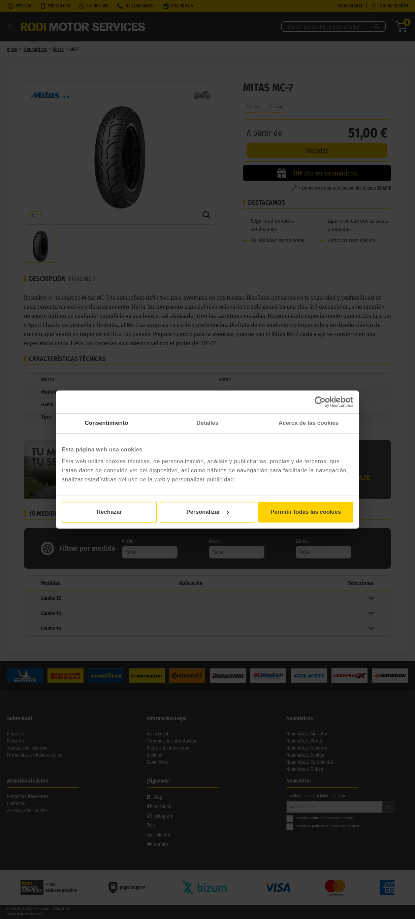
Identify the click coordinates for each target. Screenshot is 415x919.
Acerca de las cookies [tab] (309, 423)
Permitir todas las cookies (305, 512)
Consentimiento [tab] (106, 423)
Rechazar (109, 512)
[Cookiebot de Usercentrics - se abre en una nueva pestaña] (323, 402)
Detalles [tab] (207, 423)
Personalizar (207, 512)
